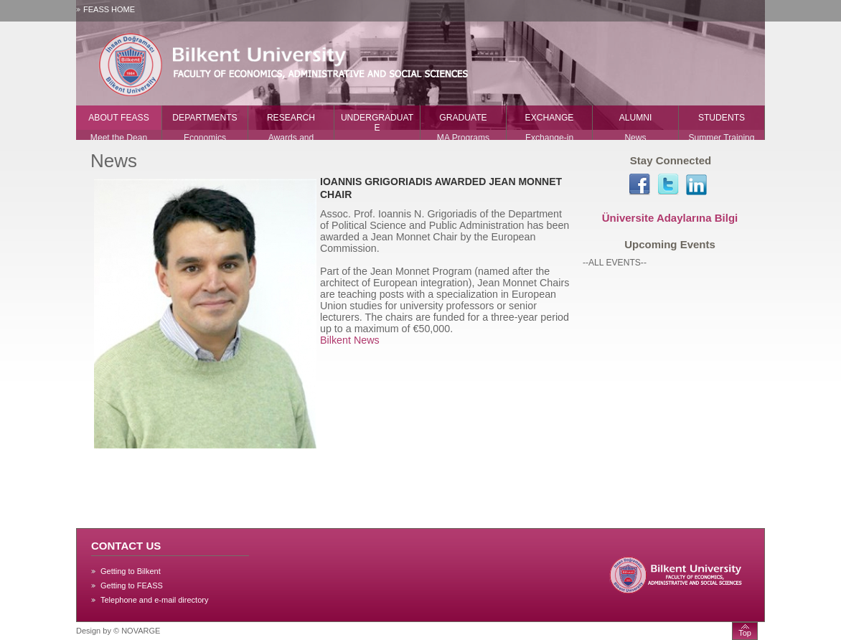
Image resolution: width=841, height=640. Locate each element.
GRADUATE (463, 118)
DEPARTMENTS (204, 118)
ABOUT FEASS (118, 118)
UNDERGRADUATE (377, 123)
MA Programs (463, 138)
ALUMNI (635, 118)
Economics (205, 138)
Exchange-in (549, 138)
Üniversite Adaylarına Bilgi (670, 218)
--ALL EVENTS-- (615, 263)
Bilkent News (350, 340)
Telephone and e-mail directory (154, 600)
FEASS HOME (109, 9)
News (635, 138)
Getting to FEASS (131, 585)
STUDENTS (721, 118)
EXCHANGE (549, 118)
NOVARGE (140, 630)
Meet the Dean (118, 138)
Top (744, 633)
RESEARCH (291, 118)
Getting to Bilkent (130, 571)
